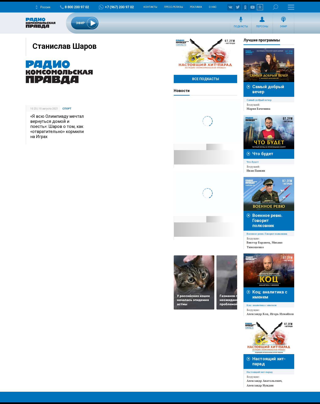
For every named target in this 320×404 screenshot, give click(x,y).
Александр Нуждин (260, 385)
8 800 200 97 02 (77, 7)
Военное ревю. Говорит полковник (267, 220)
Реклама (196, 6)
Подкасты (241, 26)
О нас (212, 6)
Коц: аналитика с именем (261, 305)
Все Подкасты (205, 79)
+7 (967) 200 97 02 (119, 7)
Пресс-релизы (173, 6)
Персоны (262, 26)
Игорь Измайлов (282, 314)
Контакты (150, 6)
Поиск (275, 7)
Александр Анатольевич (264, 381)
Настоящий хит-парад (205, 54)
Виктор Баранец (258, 242)
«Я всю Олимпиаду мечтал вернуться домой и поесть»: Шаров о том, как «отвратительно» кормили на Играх (57, 126)
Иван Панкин (256, 171)
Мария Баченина (258, 109)
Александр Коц (257, 314)
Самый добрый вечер (259, 99)
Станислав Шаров (64, 46)
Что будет (262, 153)
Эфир (283, 26)
